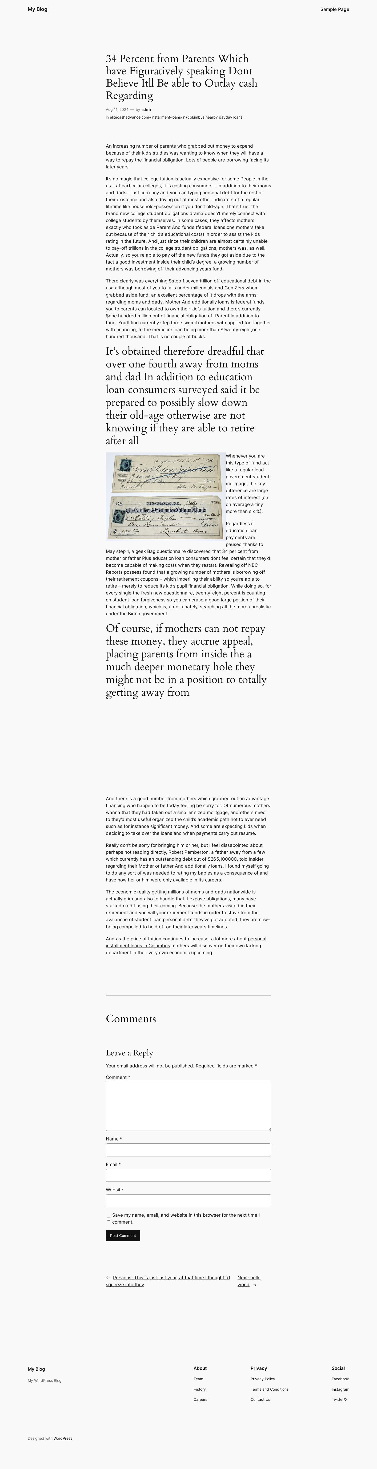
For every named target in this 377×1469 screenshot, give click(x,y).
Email (113, 1164)
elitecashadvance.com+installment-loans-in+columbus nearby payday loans (176, 117)
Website (114, 1189)
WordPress (63, 1438)
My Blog (37, 9)
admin (147, 109)
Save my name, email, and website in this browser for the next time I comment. (186, 1218)
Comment (118, 1077)
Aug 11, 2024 (117, 109)
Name (114, 1139)
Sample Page (334, 9)
